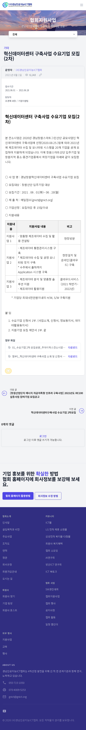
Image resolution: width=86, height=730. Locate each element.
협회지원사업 (53, 596)
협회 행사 (51, 603)
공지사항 (50, 610)
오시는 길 (8, 578)
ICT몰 (49, 522)
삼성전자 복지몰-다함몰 (58, 536)
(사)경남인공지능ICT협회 (29, 70)
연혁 (5, 550)
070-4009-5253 (14, 690)
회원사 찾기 (9, 596)
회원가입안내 (10, 571)
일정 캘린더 (52, 624)
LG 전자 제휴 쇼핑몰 (56, 529)
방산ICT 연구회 (54, 564)
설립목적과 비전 (11, 529)
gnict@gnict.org (15, 697)
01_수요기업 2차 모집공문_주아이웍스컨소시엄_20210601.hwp (46, 347)
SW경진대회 (52, 589)
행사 (5, 653)
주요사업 (7, 536)
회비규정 (7, 564)
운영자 (8, 70)
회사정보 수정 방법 (48, 496)
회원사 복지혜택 (54, 543)
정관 (5, 557)
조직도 (6, 543)
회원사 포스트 (10, 610)
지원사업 (7, 639)
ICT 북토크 (51, 571)
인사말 (6, 522)
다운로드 (73, 347)
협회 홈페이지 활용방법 (18, 496)
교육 (5, 646)
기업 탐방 (8, 603)
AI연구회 (50, 557)
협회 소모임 (52, 550)
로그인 (43, 436)
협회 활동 (51, 617)
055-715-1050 (13, 683)
